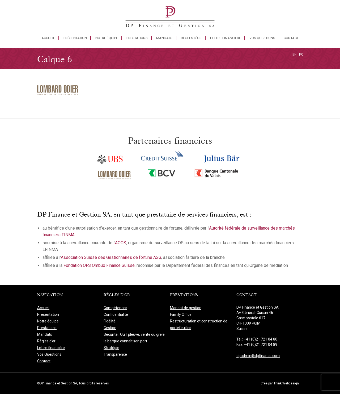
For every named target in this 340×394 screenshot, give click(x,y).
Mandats (164, 38)
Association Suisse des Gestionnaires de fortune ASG (111, 257)
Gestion (110, 328)
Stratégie (111, 348)
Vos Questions (262, 38)
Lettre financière (225, 38)
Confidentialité (116, 314)
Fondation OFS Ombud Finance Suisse (99, 265)
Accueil (48, 38)
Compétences (115, 308)
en (294, 54)
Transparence (115, 354)
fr (301, 54)
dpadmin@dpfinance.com (258, 356)
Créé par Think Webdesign (280, 383)
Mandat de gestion (185, 308)
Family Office (181, 314)
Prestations (137, 38)
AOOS (120, 242)
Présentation (75, 38)
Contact (291, 38)
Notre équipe (106, 38)
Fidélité (110, 321)
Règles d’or (191, 38)
